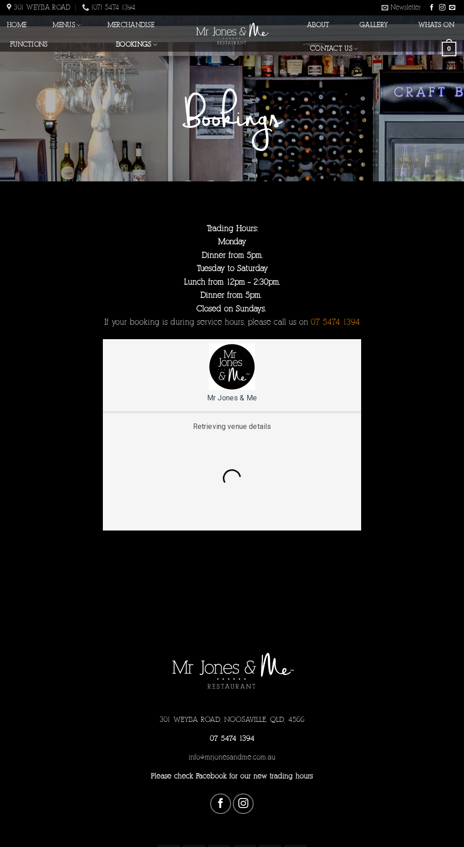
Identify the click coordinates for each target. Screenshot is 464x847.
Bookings (136, 44)
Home (16, 25)
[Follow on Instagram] (442, 8)
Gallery (373, 25)
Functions (29, 44)
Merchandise (130, 25)
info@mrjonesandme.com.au (232, 757)
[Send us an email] (452, 8)
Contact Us (334, 48)
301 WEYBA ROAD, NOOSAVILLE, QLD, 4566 (232, 719)
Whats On (436, 25)
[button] (401, 7)
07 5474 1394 (232, 738)
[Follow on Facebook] (432, 8)
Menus (67, 25)
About (318, 25)
